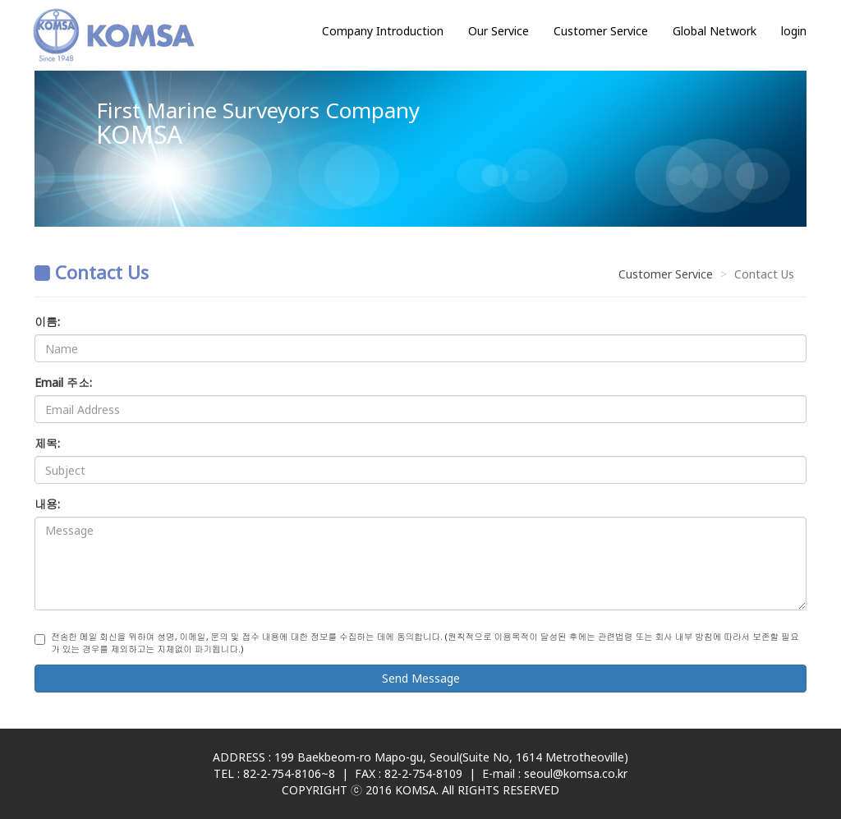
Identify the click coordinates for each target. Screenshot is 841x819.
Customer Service (601, 31)
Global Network (714, 31)
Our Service (498, 31)
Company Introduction (382, 31)
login (794, 31)
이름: (47, 321)
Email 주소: (63, 382)
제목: (47, 443)
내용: (47, 504)
